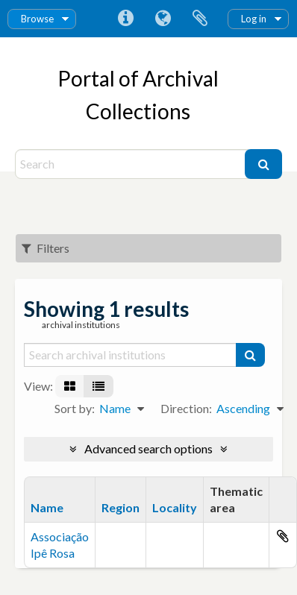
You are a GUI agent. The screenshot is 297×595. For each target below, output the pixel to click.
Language (162, 18)
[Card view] (69, 386)
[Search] (131, 164)
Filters (45, 248)
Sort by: (74, 408)
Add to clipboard (282, 536)
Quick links (125, 18)
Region (120, 507)
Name (47, 507)
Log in (253, 19)
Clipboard (200, 18)
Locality (174, 507)
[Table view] (98, 386)
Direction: (186, 408)
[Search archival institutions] (130, 355)
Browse (37, 19)
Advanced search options (148, 448)
